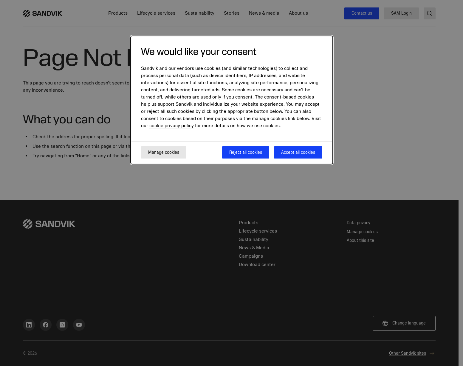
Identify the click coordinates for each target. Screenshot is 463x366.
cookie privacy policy (171, 126)
